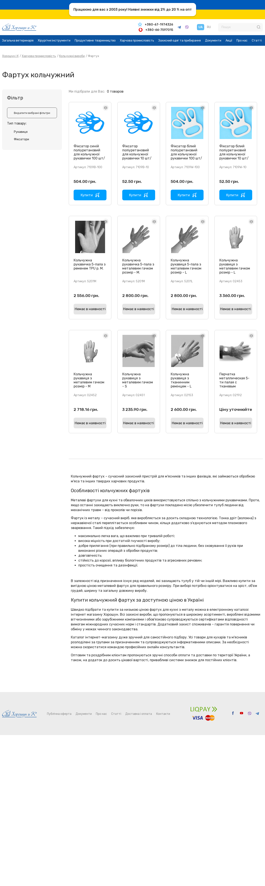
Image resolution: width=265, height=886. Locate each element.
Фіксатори (21, 139)
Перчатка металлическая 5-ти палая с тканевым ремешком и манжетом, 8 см (234, 384)
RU (209, 27)
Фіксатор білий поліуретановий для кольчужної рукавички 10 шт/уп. (234, 154)
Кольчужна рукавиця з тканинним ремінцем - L (181, 380)
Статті (257, 40)
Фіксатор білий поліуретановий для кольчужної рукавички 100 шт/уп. (186, 154)
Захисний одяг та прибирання (179, 40)
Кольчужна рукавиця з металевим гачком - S (137, 380)
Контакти (163, 714)
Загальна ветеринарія (17, 40)
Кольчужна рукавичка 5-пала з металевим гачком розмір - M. (138, 266)
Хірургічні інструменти (54, 40)
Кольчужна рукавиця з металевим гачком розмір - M (89, 380)
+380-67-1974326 (159, 24)
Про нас (242, 40)
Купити (87, 195)
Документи (213, 40)
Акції (229, 40)
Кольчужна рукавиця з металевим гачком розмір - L (234, 266)
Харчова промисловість (137, 40)
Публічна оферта (59, 714)
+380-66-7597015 (159, 30)
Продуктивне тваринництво (95, 40)
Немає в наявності (90, 309)
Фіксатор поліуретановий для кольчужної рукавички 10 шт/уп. (136, 154)
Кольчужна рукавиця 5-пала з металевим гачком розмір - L (186, 266)
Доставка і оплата (138, 714)
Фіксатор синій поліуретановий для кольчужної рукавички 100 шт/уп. (89, 154)
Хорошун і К (10, 56)
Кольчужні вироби (72, 56)
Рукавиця (21, 132)
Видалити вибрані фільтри (32, 113)
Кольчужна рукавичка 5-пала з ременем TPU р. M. (90, 264)
